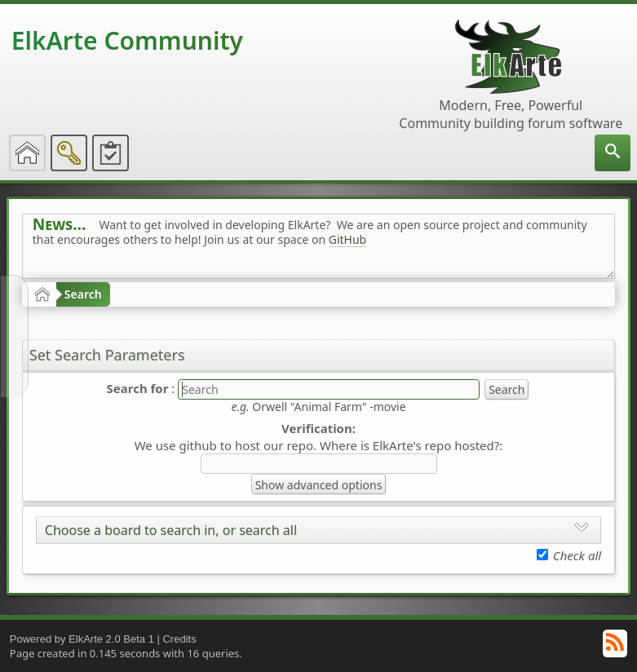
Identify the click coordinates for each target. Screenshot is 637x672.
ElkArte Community (127, 40)
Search (83, 294)
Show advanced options (319, 485)
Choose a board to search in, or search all (171, 530)
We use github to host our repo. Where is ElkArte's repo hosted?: (319, 445)
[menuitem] (612, 153)
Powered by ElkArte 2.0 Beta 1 (82, 639)
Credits (179, 639)
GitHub (348, 239)
